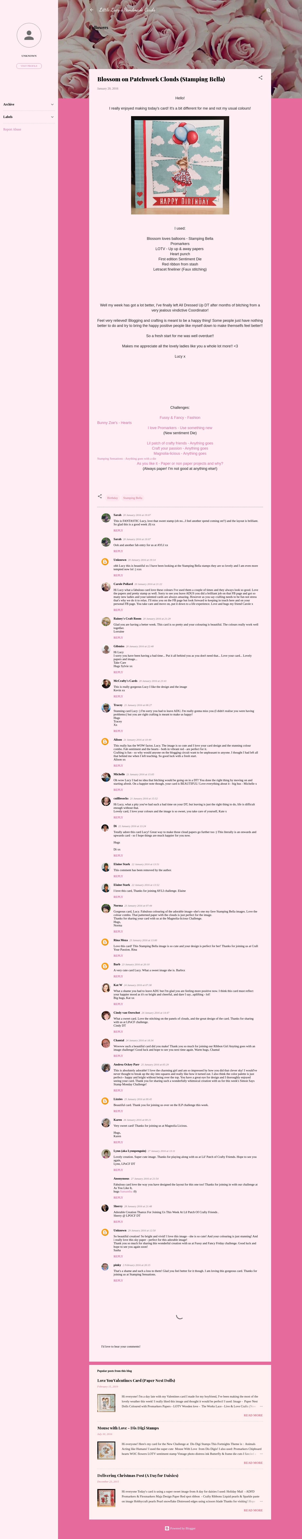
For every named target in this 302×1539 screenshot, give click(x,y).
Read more (253, 1415)
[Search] (268, 11)
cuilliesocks (121, 798)
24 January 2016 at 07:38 (138, 985)
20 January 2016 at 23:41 (153, 680)
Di (115, 826)
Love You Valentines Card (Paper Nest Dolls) (136, 1380)
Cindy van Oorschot (127, 1012)
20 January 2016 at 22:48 (140, 646)
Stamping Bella (132, 498)
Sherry (118, 1206)
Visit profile (29, 66)
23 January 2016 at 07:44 (138, 905)
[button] (260, 78)
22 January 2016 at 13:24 (132, 826)
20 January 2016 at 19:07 (137, 515)
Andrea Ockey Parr (126, 1064)
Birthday (112, 498)
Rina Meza (121, 940)
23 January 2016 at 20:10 (135, 964)
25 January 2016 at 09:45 (138, 1099)
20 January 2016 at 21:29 (157, 618)
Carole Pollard (123, 584)
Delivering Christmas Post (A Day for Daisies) (137, 1475)
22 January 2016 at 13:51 (145, 864)
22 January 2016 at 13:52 (145, 884)
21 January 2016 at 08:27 (138, 705)
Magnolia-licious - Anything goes (180, 453)
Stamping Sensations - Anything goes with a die (126, 458)
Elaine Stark (122, 864)
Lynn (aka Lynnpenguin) (130, 1151)
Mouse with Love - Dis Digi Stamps (128, 1428)
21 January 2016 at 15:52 (144, 798)
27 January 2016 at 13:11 (161, 1151)
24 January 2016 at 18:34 (139, 1040)
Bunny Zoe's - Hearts (114, 423)
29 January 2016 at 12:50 (142, 1230)
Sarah (117, 515)
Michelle (119, 774)
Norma (118, 905)
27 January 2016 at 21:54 (144, 1178)
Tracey (118, 705)
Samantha (126, 1191)
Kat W (118, 985)
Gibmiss (119, 646)
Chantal (119, 1040)
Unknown (120, 559)
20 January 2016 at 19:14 (142, 559)
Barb (117, 964)
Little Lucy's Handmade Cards (127, 10)
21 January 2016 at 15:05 (140, 774)
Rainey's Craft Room (127, 618)
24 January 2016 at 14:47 (155, 1012)
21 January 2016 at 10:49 (137, 739)
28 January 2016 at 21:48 (138, 1206)
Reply (118, 530)
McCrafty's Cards (125, 680)
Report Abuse (12, 129)
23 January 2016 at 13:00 (143, 940)
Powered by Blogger (180, 1528)
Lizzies (118, 1099)
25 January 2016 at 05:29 (155, 1064)
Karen (118, 1119)
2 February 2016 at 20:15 (136, 1265)
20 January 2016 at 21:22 (148, 584)
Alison (118, 739)
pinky (117, 1265)
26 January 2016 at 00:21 (137, 1119)
